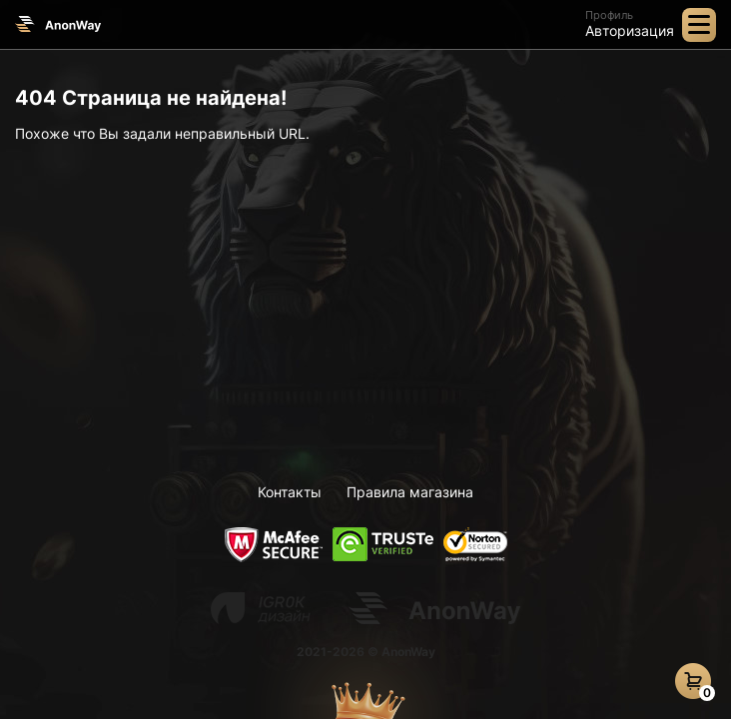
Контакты (290, 491)
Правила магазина (410, 491)
